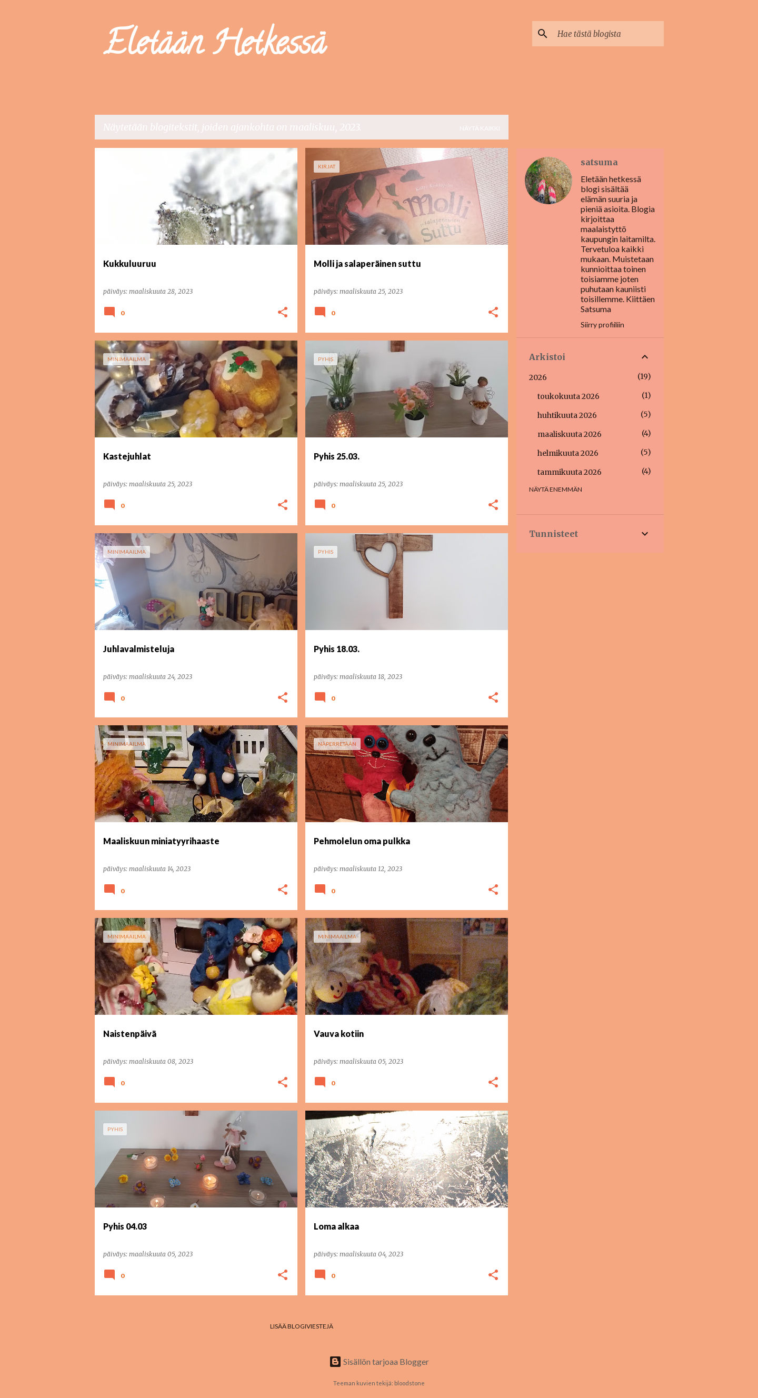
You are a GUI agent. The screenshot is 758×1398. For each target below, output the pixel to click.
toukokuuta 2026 (568, 396)
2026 (538, 377)
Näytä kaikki (480, 128)
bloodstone (409, 1383)
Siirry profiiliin (602, 324)
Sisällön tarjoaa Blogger (379, 1361)
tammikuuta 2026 (569, 472)
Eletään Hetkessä (214, 46)
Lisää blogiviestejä (301, 1326)
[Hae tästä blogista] (608, 33)
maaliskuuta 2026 (569, 434)
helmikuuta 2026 (568, 453)
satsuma (599, 162)
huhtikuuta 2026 (567, 415)
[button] (282, 313)
